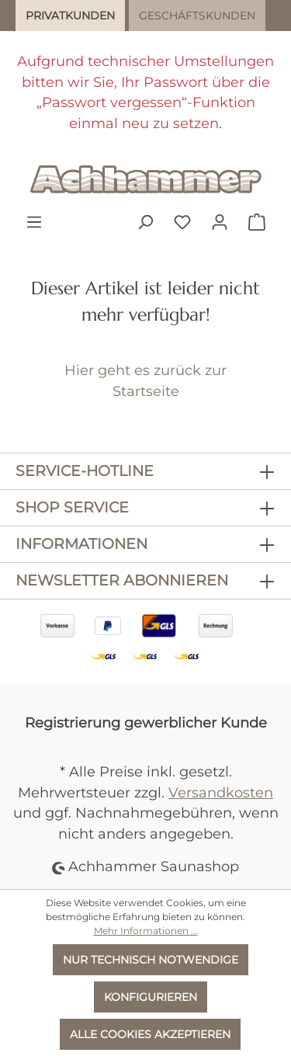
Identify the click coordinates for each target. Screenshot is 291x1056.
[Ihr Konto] (219, 222)
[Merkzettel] (182, 222)
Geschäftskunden (197, 16)
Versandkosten (220, 792)
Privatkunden (70, 16)
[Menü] (34, 222)
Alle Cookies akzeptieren (150, 1034)
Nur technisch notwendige (150, 960)
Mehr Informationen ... (146, 930)
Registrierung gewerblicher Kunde (146, 722)
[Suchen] (145, 222)
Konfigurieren (150, 997)
